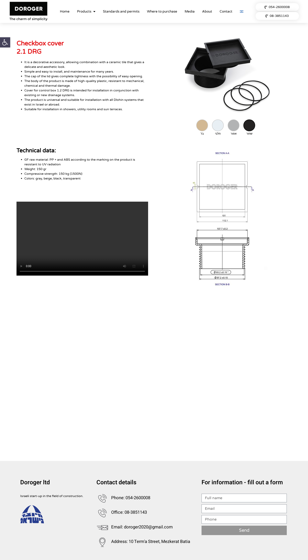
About (207, 11)
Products (86, 11)
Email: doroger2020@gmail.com (142, 527)
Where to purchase (162, 11)
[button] (5, 42)
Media (190, 11)
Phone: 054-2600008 (130, 498)
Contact (226, 11)
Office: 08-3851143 (129, 512)
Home (65, 11)
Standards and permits (121, 11)
